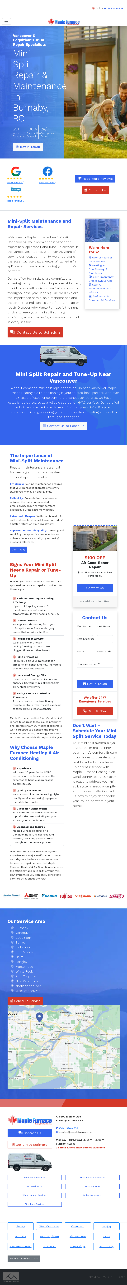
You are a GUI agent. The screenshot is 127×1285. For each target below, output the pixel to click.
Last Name (103, 626)
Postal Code (104, 651)
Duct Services (92, 1186)
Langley (106, 1226)
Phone (81, 651)
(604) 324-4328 (68, 1128)
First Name (84, 626)
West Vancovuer (49, 1226)
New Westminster (21, 1246)
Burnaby (20, 1236)
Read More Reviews (95, 179)
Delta (106, 1236)
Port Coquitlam (49, 1236)
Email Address (85, 638)
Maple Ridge (77, 1246)
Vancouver (49, 1246)
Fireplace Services (34, 1204)
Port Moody (106, 1246)
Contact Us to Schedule (35, 332)
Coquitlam (77, 1226)
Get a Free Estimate (29, 1145)
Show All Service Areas (24, 1258)
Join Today (18, 549)
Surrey (20, 1226)
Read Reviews (15, 182)
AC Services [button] (34, 1186)
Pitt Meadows (78, 1236)
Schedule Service (25, 1001)
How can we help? (88, 664)
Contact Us (95, 190)
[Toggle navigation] (6, 21)
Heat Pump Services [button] (92, 1177)
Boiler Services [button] (92, 1195)
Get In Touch (95, 684)
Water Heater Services (35, 1195)
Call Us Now (95, 711)
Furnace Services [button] (34, 1177)
